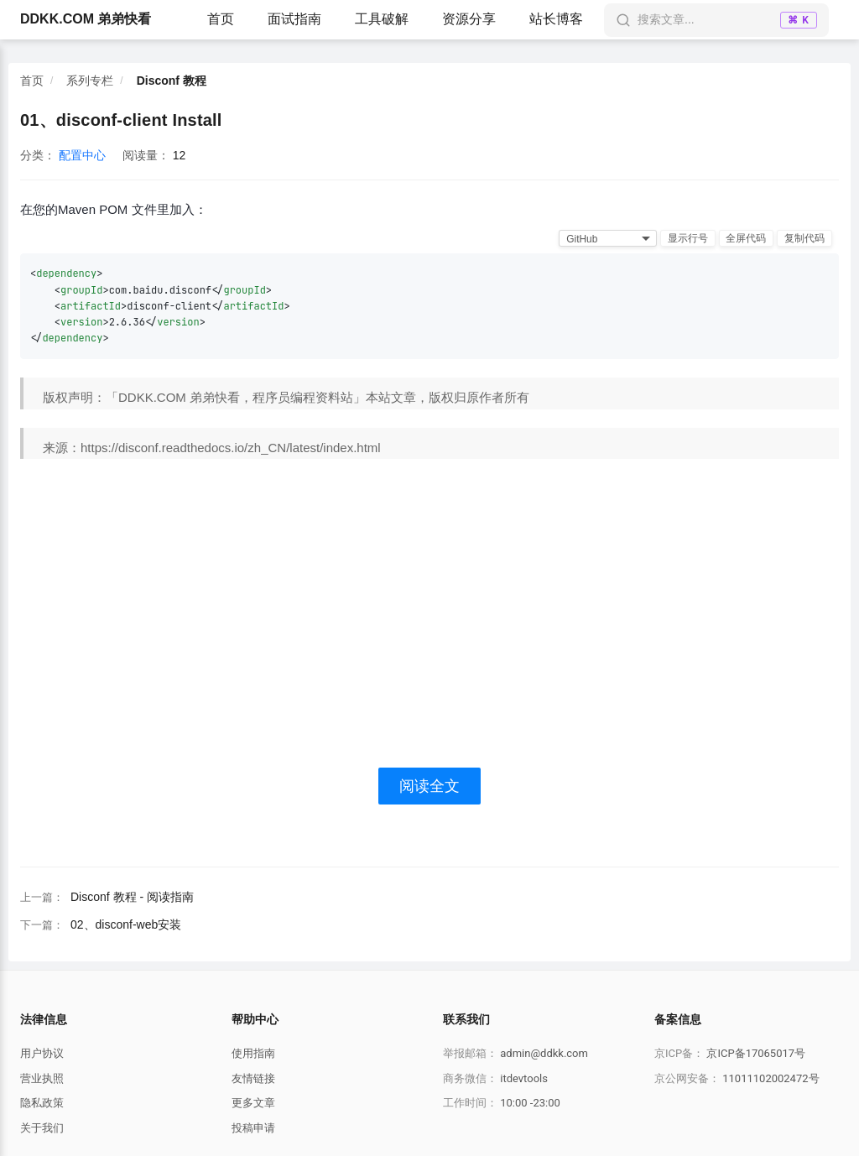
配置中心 (82, 155)
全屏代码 (746, 238)
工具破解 (382, 19)
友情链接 (253, 1078)
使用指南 (253, 1053)
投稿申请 (253, 1128)
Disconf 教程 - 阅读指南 (132, 896)
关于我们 (42, 1128)
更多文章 (253, 1102)
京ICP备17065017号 (755, 1053)
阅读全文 (429, 786)
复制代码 (804, 238)
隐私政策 (42, 1102)
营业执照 (42, 1078)
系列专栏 (89, 80)
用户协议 (42, 1053)
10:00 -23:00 (530, 1102)
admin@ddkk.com (544, 1053)
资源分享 (469, 19)
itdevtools (524, 1078)
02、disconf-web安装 (125, 924)
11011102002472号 (770, 1078)
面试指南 (294, 19)
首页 (220, 19)
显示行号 (687, 238)
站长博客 (556, 19)
